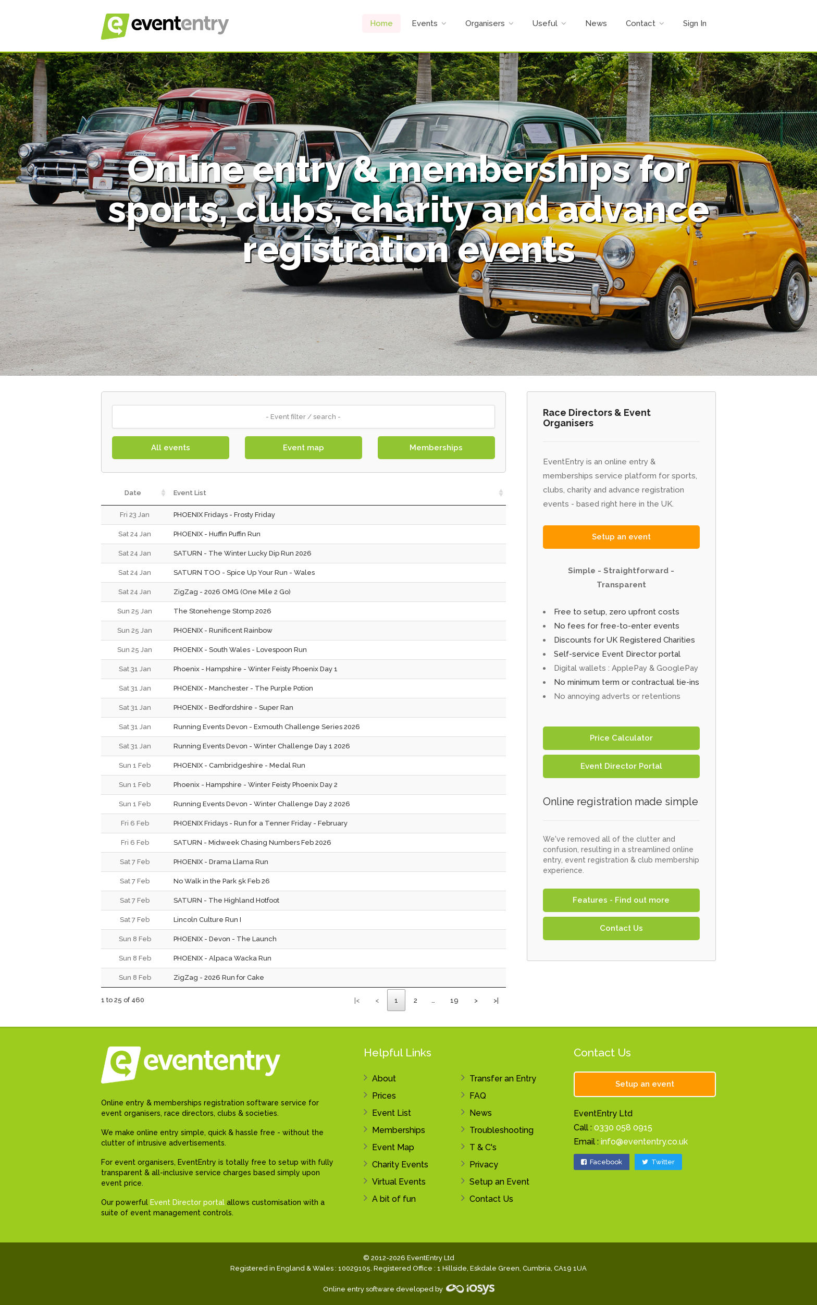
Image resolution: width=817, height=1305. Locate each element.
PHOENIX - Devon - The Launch (225, 939)
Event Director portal (187, 1202)
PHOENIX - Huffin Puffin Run (217, 534)
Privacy (483, 1164)
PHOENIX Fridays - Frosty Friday (224, 515)
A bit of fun (394, 1199)
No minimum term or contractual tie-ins (626, 682)
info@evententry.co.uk (644, 1142)
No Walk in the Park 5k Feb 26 (222, 881)
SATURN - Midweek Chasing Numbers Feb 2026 (252, 842)
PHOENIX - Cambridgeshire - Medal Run (239, 765)
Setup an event (621, 536)
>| (496, 1000)
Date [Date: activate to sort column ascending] (133, 493)
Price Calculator (621, 738)
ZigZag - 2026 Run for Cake (219, 977)
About (384, 1079)
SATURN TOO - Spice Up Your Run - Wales (244, 572)
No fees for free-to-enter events (616, 626)
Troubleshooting (501, 1130)
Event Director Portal (621, 766)
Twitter (658, 1162)
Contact (640, 23)
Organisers (485, 23)
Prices (384, 1096)
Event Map (393, 1147)
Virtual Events (399, 1182)
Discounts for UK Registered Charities (624, 640)
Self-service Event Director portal (617, 654)
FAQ (477, 1096)
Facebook (601, 1162)
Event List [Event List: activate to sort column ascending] (190, 493)
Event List (391, 1113)
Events (425, 23)
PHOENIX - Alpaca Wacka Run (222, 958)
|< (357, 1000)
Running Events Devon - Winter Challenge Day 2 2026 (262, 804)
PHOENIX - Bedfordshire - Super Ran (233, 707)
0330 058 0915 (623, 1127)
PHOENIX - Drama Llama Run (221, 862)
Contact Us (621, 928)
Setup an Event (499, 1182)
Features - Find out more (621, 900)
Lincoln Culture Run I (207, 920)
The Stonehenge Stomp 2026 (222, 611)
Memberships (436, 447)
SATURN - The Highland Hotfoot (226, 900)
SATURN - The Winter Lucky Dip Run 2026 (243, 553)
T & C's (483, 1147)
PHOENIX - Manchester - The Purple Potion (243, 688)
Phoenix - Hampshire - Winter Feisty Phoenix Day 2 (256, 785)
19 (454, 1000)
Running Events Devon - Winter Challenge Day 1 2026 (262, 746)
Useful (545, 23)
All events (170, 447)
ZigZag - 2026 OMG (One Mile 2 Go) (232, 592)
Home (381, 23)
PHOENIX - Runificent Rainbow (223, 630)
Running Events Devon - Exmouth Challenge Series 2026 (267, 727)
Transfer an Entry (502, 1079)
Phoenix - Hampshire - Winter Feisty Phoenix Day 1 (256, 669)
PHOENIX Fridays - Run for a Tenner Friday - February (261, 823)
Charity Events (400, 1164)
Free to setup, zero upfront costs (616, 612)
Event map (303, 447)
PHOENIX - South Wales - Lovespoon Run (240, 650)
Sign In (695, 23)
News (596, 23)
